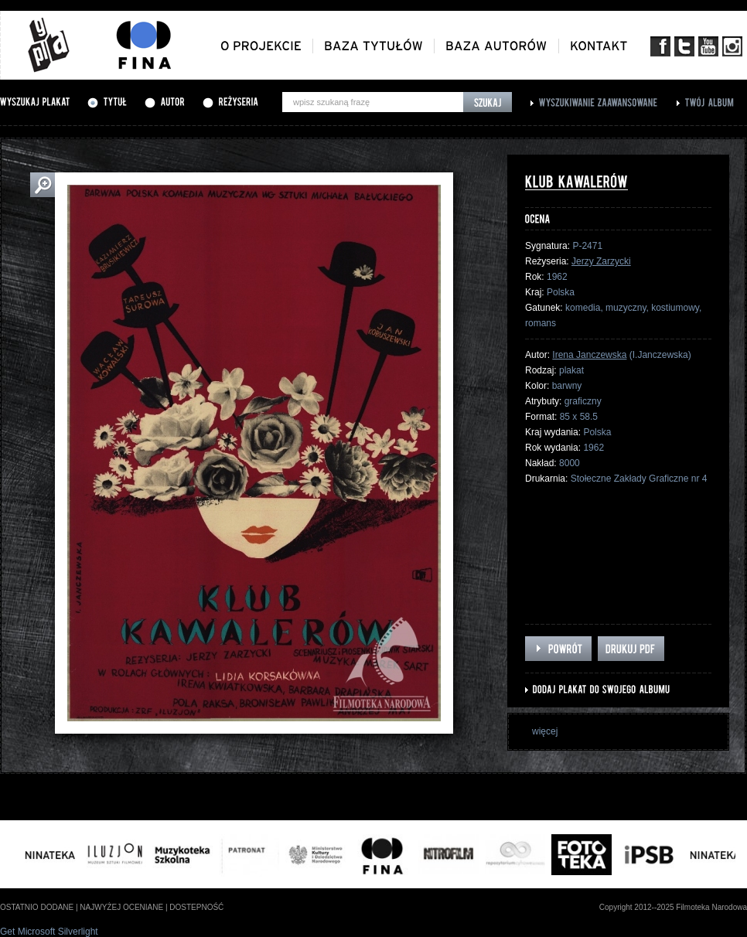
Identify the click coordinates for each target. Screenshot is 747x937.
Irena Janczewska (589, 354)
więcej (545, 731)
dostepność (196, 907)
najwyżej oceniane (121, 907)
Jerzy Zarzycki (601, 261)
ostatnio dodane (36, 907)
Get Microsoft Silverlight (49, 931)
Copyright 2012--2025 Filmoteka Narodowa (673, 907)
